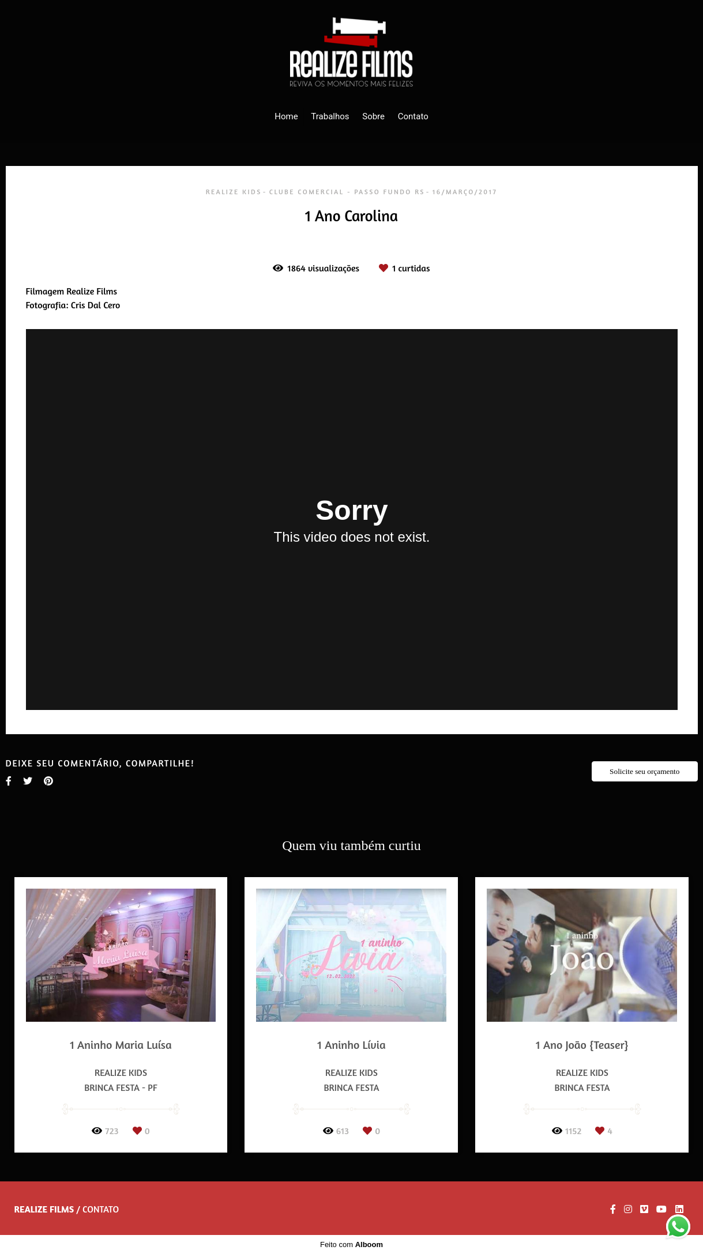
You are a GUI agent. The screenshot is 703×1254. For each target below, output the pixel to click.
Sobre (373, 116)
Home (286, 116)
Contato (413, 116)
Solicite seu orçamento (644, 771)
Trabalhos (330, 116)
